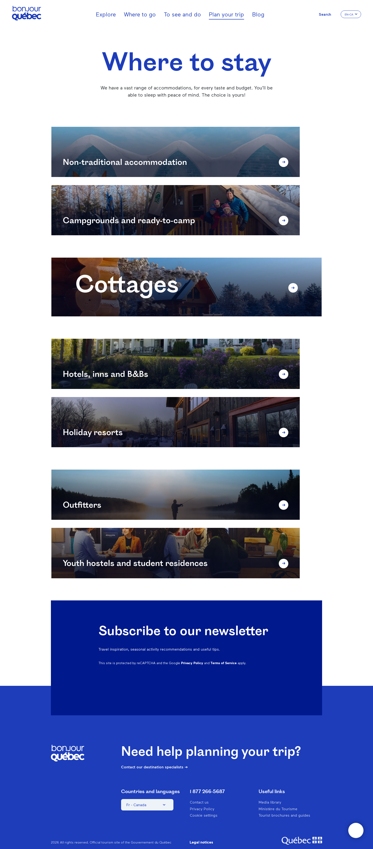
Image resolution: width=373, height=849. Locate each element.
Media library (270, 792)
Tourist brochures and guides (284, 805)
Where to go (140, 14)
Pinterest (234, 679)
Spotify (246, 679)
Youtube (271, 679)
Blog (258, 14)
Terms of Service (224, 653)
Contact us (199, 792)
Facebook (209, 679)
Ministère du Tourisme (278, 798)
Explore (106, 14)
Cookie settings (203, 805)
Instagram (221, 679)
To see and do (182, 14)
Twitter (258, 679)
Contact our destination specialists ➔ (154, 757)
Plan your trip (226, 14)
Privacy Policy (192, 653)
